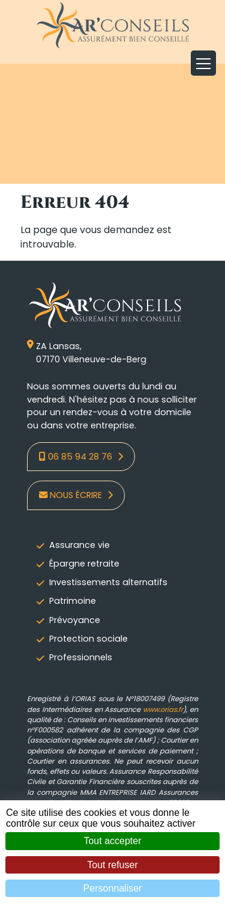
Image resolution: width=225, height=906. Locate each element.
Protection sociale (88, 639)
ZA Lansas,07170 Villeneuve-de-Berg (86, 353)
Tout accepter (112, 841)
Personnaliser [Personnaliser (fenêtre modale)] (112, 888)
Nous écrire (71, 495)
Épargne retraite (84, 564)
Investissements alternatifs (108, 582)
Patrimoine (72, 601)
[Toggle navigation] (203, 63)
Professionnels (80, 657)
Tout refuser (112, 865)
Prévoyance (74, 620)
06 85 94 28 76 (77, 457)
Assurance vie (79, 545)
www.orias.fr (163, 709)
